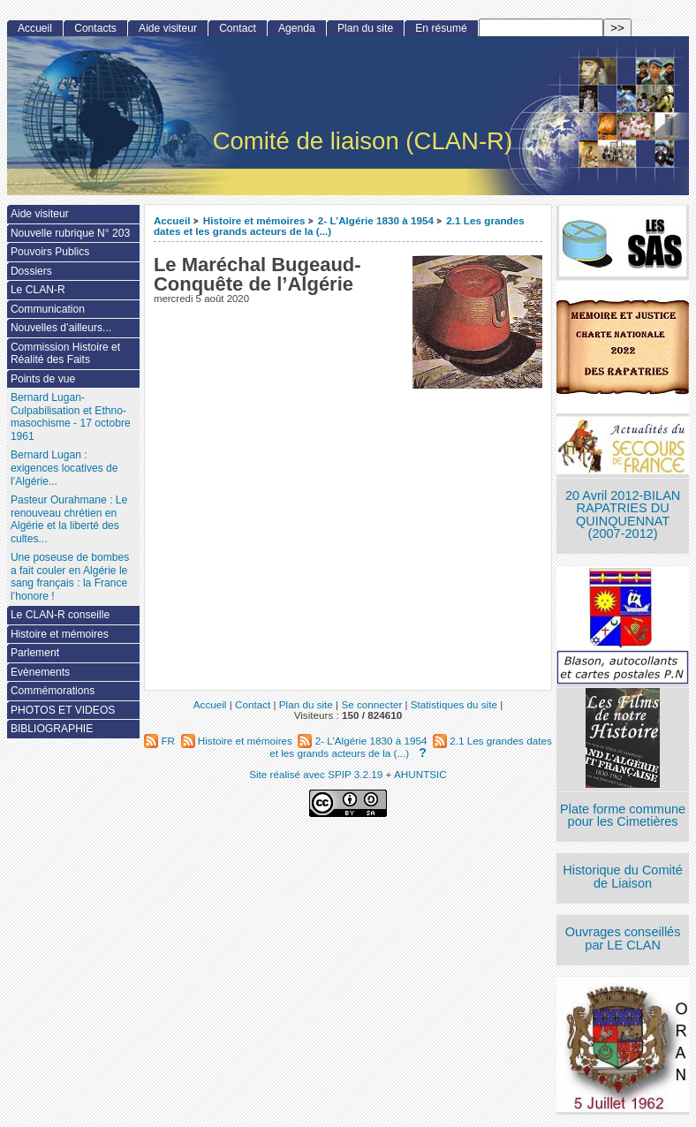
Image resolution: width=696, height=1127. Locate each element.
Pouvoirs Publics (50, 252)
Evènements (40, 672)
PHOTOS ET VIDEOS (63, 710)
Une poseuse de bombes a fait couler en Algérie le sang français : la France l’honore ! (70, 576)
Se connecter (371, 704)
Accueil (172, 220)
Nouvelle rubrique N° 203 (70, 233)
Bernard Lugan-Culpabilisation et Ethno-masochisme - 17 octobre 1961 (71, 416)
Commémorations (53, 691)
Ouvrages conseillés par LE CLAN (623, 938)
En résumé (440, 28)
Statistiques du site (454, 704)
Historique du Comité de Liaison (623, 876)
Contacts (95, 28)
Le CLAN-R (38, 290)
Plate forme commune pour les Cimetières (622, 815)
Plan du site (365, 28)
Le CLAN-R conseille (60, 615)
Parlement (35, 653)
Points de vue (43, 379)
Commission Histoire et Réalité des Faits (65, 354)
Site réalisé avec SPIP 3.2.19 (315, 774)
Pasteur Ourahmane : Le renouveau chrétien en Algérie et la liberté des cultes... (69, 519)
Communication (48, 309)
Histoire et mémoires (254, 220)
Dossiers (31, 271)
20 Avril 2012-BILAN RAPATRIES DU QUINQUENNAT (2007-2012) (622, 515)
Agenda (296, 28)
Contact (237, 28)
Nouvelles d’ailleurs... (61, 327)
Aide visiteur (168, 28)
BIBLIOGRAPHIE (52, 728)
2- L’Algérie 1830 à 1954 (376, 220)
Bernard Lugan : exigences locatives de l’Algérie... (64, 468)
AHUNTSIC (420, 774)
